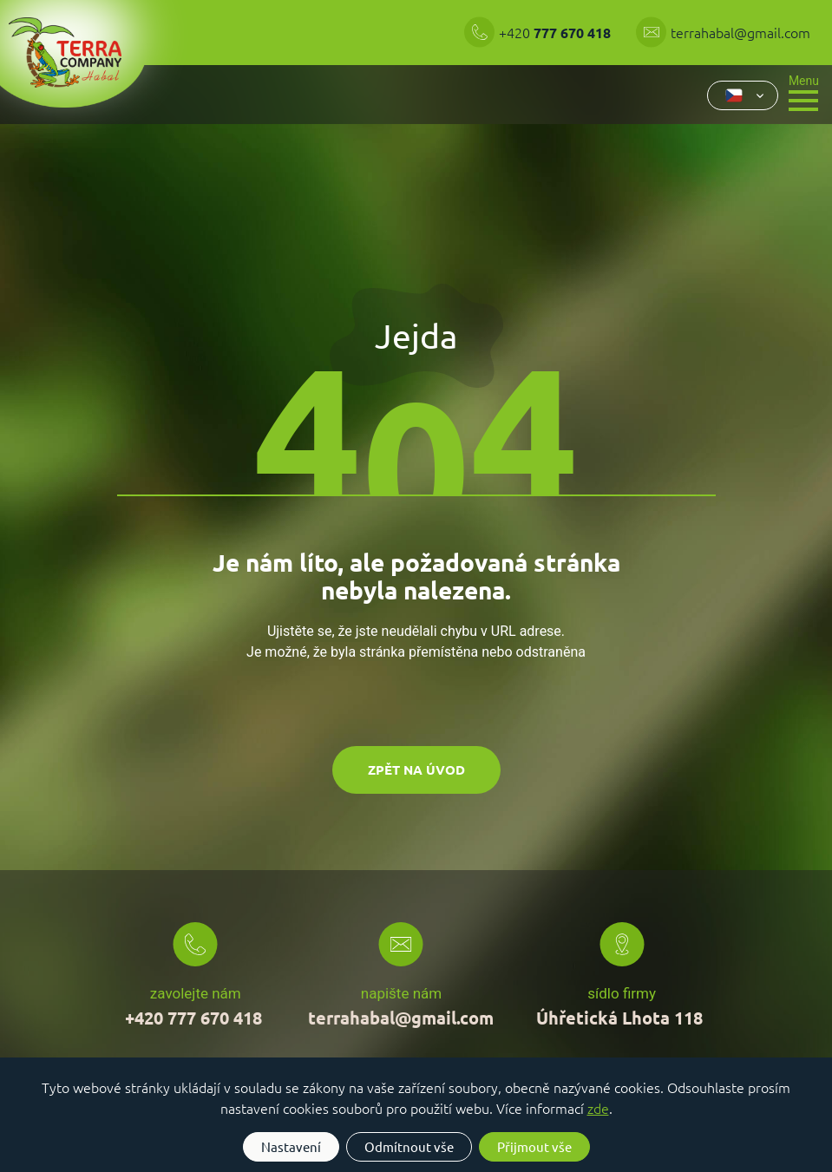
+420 (556, 32)
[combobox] (742, 95)
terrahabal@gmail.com (740, 32)
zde (598, 1107)
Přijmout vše (534, 1146)
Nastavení (291, 1146)
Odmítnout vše (409, 1146)
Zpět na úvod (416, 769)
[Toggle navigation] (804, 91)
